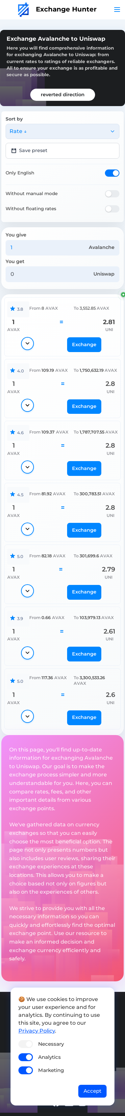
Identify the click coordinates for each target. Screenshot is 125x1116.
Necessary (51, 1044)
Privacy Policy (36, 1031)
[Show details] (27, 343)
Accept (92, 1091)
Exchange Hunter (57, 9)
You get (15, 261)
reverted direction (63, 95)
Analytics (49, 1057)
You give (16, 235)
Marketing (51, 1070)
